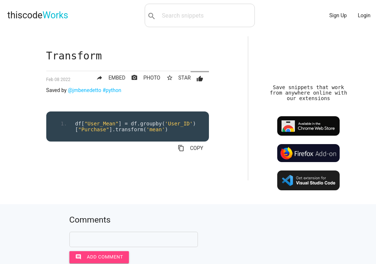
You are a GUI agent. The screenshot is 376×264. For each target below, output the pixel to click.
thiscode (37, 15)
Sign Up (338, 15)
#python (111, 90)
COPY (190, 148)
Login (364, 15)
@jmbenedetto (84, 90)
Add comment (99, 257)
